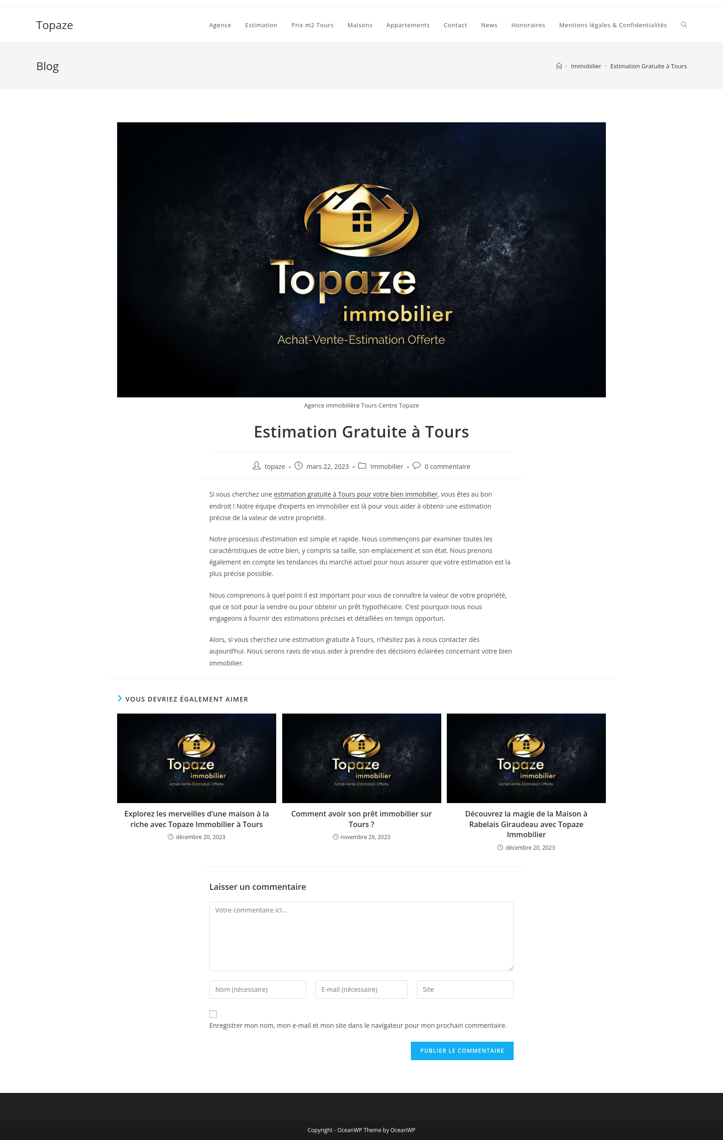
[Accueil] (559, 66)
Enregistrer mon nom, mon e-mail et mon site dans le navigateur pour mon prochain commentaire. (358, 1025)
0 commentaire (447, 466)
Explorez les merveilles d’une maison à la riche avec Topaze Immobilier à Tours (196, 819)
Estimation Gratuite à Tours (648, 66)
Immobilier (386, 466)
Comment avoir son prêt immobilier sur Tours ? (361, 819)
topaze (275, 466)
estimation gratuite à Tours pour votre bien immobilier (356, 494)
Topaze (54, 24)
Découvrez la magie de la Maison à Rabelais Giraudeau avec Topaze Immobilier (526, 824)
